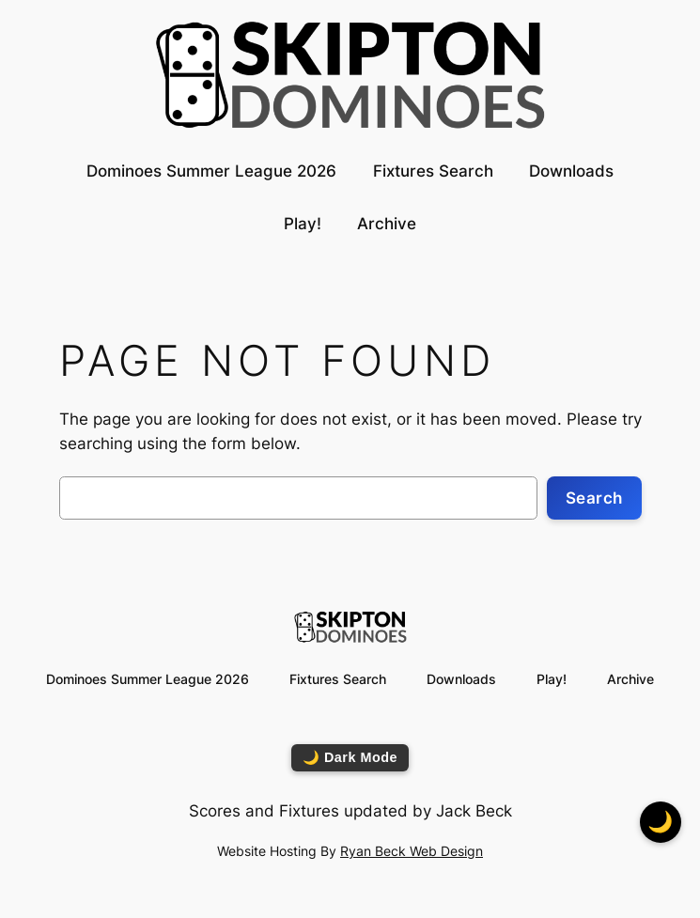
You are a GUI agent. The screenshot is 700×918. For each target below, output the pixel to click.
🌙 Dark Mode (350, 757)
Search (594, 498)
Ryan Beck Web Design (411, 851)
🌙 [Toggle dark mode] (660, 821)
